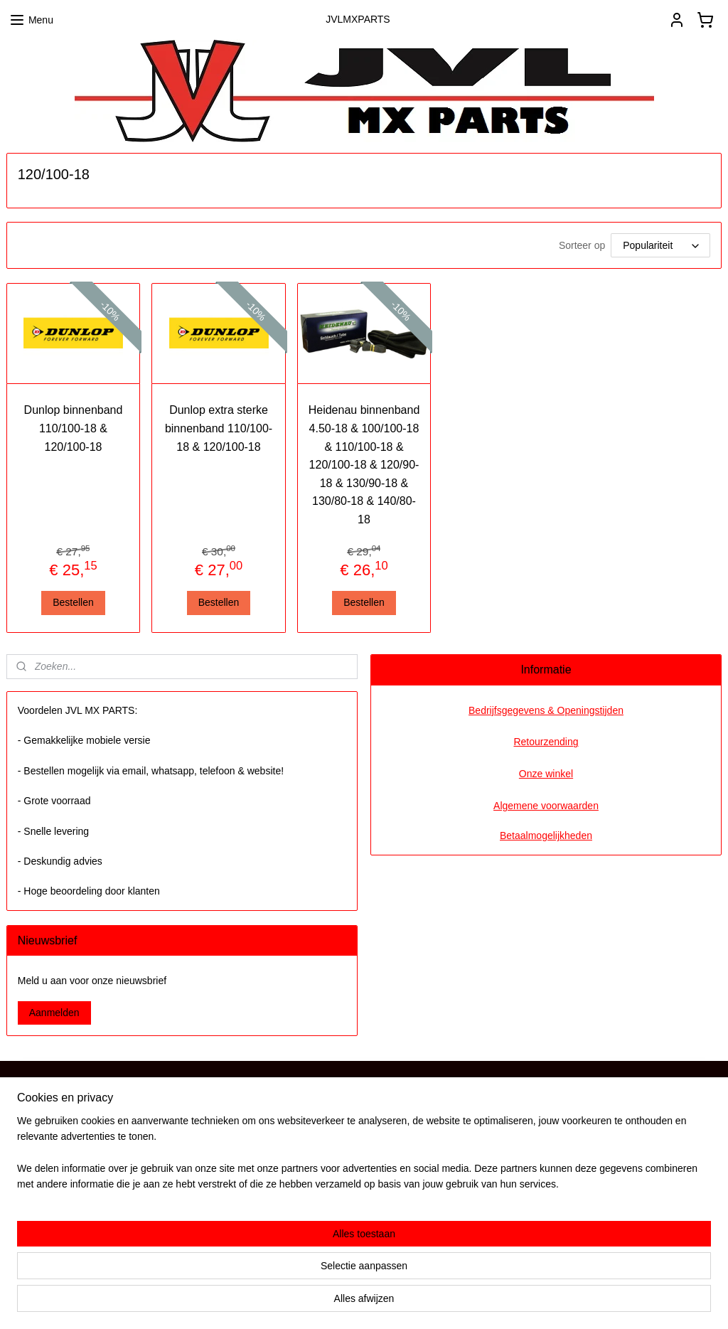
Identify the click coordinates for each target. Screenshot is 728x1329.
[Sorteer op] (660, 245)
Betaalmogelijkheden (546, 835)
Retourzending (545, 741)
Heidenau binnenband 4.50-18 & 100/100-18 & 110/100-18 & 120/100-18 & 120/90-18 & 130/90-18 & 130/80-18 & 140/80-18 (364, 464)
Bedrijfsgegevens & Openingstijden (546, 710)
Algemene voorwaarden (546, 805)
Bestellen (73, 602)
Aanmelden (54, 1012)
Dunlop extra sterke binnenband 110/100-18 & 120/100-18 (218, 428)
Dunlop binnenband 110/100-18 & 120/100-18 (73, 428)
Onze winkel (546, 773)
